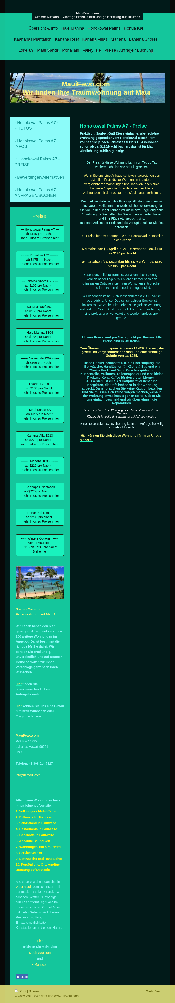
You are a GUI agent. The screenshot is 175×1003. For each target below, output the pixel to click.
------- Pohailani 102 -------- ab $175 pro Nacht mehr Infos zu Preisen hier (40, 259)
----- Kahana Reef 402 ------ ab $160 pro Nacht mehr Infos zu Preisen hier (40, 311)
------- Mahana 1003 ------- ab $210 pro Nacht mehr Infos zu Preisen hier (40, 465)
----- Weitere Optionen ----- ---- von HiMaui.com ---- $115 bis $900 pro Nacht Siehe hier (39, 545)
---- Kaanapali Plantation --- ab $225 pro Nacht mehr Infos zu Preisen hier (40, 491)
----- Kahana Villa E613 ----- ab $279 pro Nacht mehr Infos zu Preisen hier (40, 440)
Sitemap (34, 991)
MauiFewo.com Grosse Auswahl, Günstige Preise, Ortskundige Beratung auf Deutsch (87, 15)
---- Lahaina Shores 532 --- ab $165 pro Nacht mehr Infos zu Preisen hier (40, 285)
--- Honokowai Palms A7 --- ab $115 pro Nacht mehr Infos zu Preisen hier (40, 234)
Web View (153, 991)
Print (21, 991)
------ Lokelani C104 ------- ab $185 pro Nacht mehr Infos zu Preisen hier (40, 388)
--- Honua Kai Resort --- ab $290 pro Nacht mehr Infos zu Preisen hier (40, 517)
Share (22, 977)
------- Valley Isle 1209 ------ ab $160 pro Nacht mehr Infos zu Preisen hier (40, 363)
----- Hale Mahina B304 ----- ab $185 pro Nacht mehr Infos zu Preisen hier (40, 337)
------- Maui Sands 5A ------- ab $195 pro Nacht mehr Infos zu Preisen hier (40, 414)
